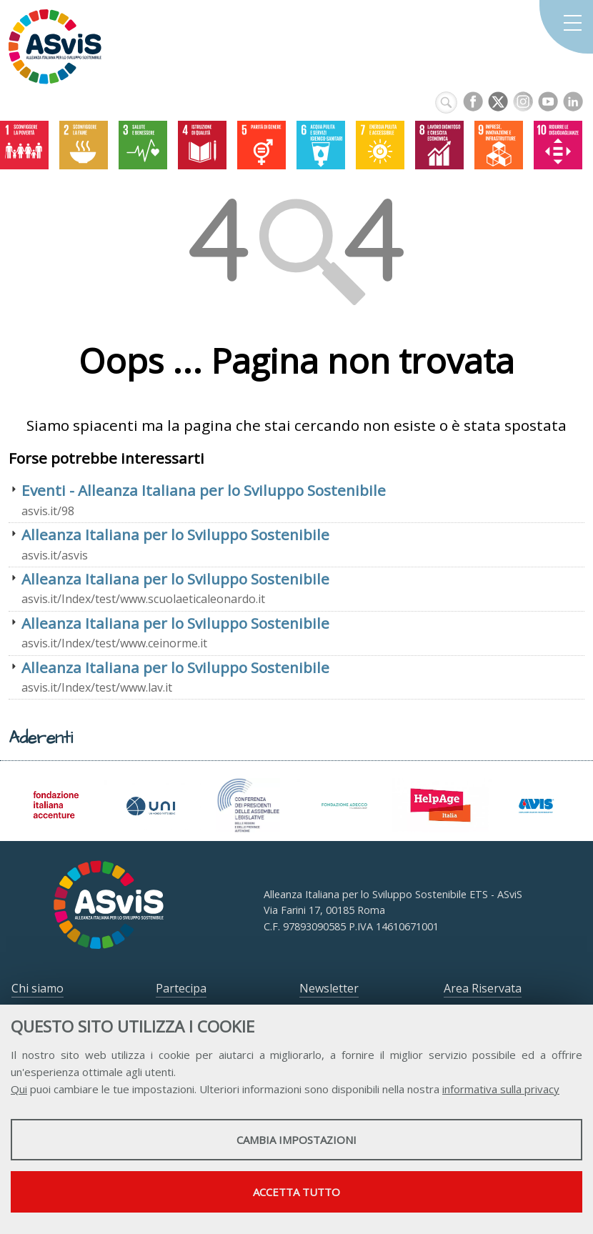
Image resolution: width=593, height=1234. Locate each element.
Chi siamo (37, 988)
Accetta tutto (296, 1192)
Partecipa (181, 988)
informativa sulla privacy (500, 1089)
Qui (19, 1089)
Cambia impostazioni (296, 1140)
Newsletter (329, 988)
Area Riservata (483, 988)
